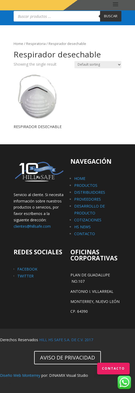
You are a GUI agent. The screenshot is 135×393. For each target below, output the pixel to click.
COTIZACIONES (87, 219)
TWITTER (25, 275)
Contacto (113, 368)
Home (18, 43)
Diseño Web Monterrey (20, 375)
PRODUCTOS (85, 185)
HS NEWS (82, 226)
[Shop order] (97, 64)
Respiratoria (36, 43)
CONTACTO (84, 233)
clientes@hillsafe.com (32, 226)
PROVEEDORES (87, 199)
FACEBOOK (27, 269)
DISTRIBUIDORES (89, 192)
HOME (79, 178)
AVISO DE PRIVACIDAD (67, 357)
